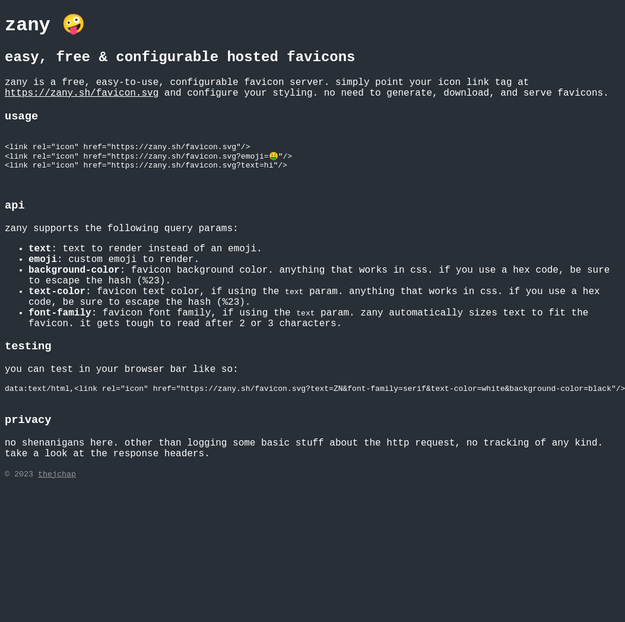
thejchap (57, 489)
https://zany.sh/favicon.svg (81, 93)
